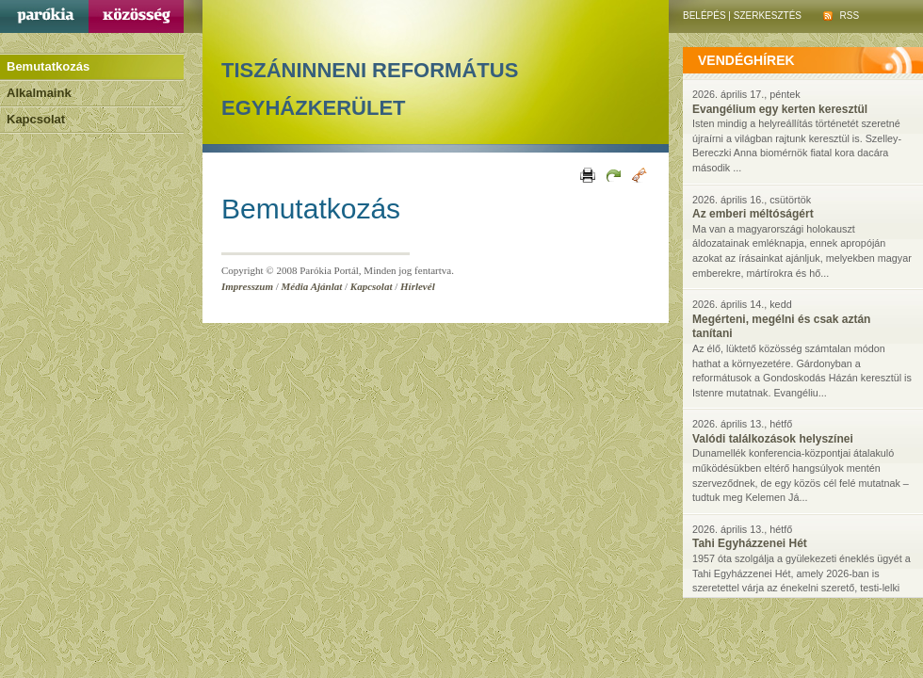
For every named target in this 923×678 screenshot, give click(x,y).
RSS (841, 15)
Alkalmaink (39, 93)
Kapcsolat (36, 119)
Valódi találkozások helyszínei (772, 438)
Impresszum (247, 286)
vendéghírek (746, 60)
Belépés (704, 15)
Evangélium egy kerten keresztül (779, 109)
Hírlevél (417, 286)
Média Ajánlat (312, 286)
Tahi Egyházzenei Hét (749, 543)
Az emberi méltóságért (753, 213)
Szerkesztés (768, 15)
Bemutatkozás (48, 66)
